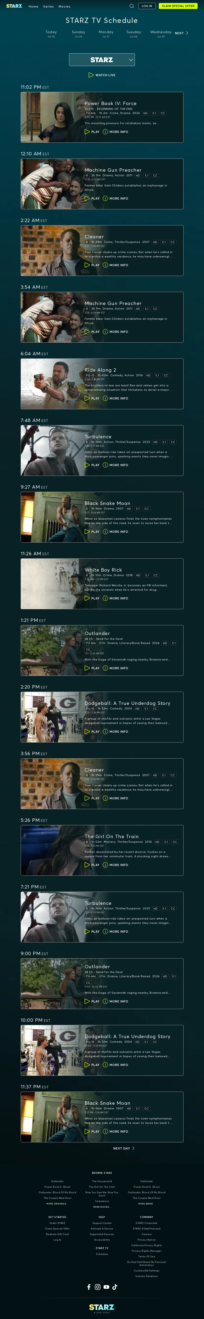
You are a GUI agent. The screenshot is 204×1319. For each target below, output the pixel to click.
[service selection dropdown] (102, 59)
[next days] (182, 33)
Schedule (102, 1254)
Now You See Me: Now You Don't (102, 1194)
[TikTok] (115, 1287)
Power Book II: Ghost (57, 1186)
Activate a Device (102, 1228)
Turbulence (102, 1201)
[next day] (124, 1148)
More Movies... (102, 1207)
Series (48, 6)
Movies (64, 6)
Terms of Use (146, 1256)
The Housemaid (102, 1181)
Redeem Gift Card (57, 1234)
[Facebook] (89, 1287)
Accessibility (102, 1239)
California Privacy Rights (146, 1245)
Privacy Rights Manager (146, 1250)
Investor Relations (146, 1276)
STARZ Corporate (147, 1223)
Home (33, 6)
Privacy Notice (147, 1239)
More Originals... (57, 1203)
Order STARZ (57, 1223)
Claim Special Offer (57, 1228)
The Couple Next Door (57, 1197)
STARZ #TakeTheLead (146, 1228)
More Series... (146, 1203)
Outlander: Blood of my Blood (57, 1192)
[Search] (132, 6)
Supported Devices (102, 1234)
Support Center (102, 1223)
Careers (147, 1234)
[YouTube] (106, 1287)
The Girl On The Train (102, 1186)
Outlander (57, 1181)
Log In (57, 1239)
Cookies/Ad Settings (147, 1270)
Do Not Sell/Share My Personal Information (146, 1264)
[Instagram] (97, 1287)
